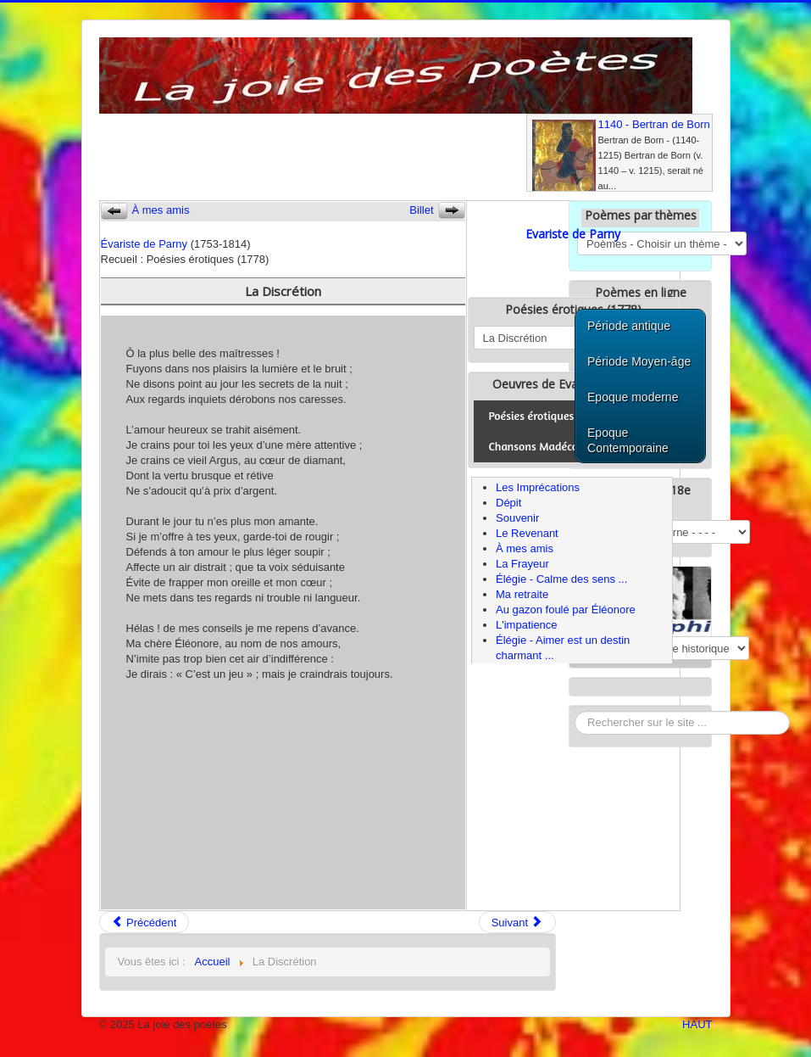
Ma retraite (522, 594)
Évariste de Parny (144, 244)
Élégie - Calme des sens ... (561, 579)
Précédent (144, 922)
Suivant (517, 922)
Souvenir (517, 518)
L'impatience (527, 624)
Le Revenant (527, 533)
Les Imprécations (538, 487)
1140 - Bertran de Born (654, 124)
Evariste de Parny (572, 234)
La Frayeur (522, 563)
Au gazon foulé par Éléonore (566, 609)
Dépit (508, 502)
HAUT (697, 1024)
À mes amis (524, 548)
